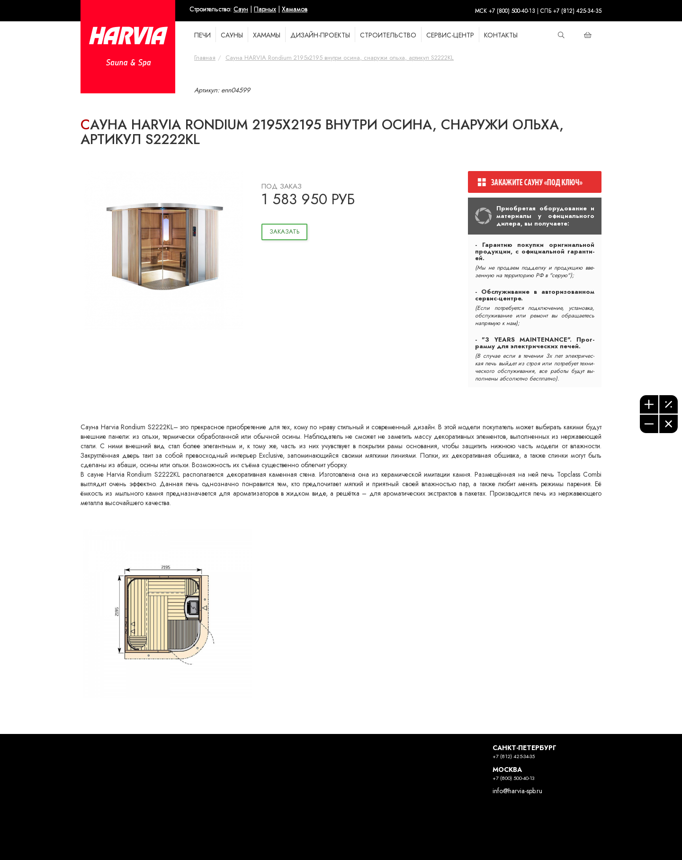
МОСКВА (507, 769)
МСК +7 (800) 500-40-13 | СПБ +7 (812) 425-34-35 (538, 11)
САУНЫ (232, 35)
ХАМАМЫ (266, 35)
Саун (240, 9)
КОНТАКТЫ (501, 35)
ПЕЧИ (202, 35)
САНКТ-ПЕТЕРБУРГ (524, 747)
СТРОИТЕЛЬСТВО (388, 35)
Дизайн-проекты (320, 35)
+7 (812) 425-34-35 (514, 756)
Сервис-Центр (450, 35)
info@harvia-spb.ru (517, 791)
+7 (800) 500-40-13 (513, 778)
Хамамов (294, 9)
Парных (265, 9)
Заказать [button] (284, 231)
